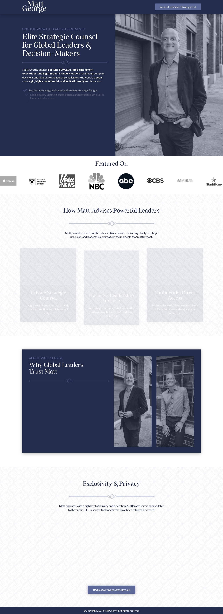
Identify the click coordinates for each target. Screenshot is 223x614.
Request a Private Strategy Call (177, 7)
